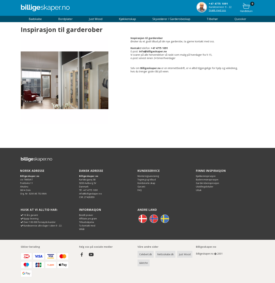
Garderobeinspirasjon (207, 183)
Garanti (141, 186)
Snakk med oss (217, 10)
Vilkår (82, 229)
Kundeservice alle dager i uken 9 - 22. (43, 225)
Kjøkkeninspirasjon (206, 176)
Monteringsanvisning (148, 176)
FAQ (140, 190)
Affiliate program (88, 218)
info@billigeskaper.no (90, 193)
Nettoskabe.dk (165, 254)
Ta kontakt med (87, 225)
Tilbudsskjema (86, 222)
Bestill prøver (86, 215)
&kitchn (143, 263)
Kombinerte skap (146, 183)
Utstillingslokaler (204, 186)
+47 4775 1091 (218, 3)
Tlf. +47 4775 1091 (88, 190)
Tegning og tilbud (147, 179)
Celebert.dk (145, 254)
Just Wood (185, 254)
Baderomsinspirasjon (207, 179)
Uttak (199, 190)
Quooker (240, 19)
